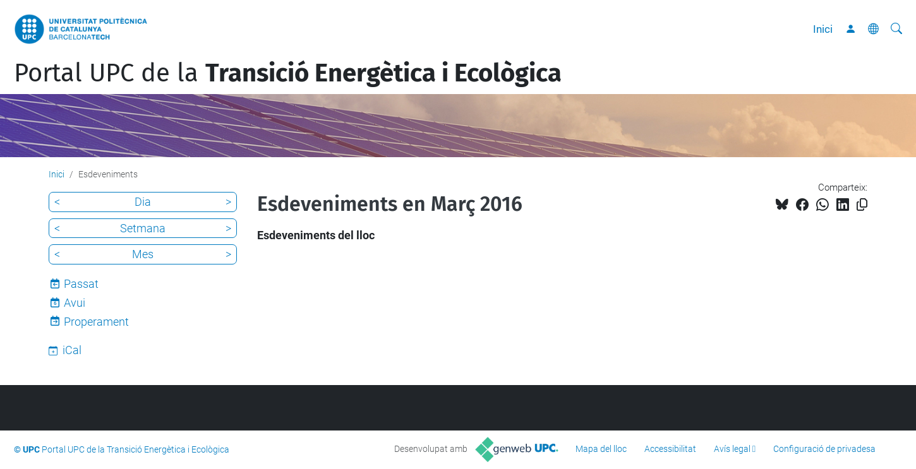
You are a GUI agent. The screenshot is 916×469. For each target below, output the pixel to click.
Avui (74, 302)
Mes (143, 254)
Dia (143, 201)
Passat (81, 283)
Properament (96, 321)
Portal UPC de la (288, 73)
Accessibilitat (670, 449)
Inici (823, 29)
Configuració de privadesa (824, 449)
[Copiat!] (862, 205)
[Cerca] (896, 29)
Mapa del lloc (601, 449)
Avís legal (732, 449)
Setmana (143, 228)
